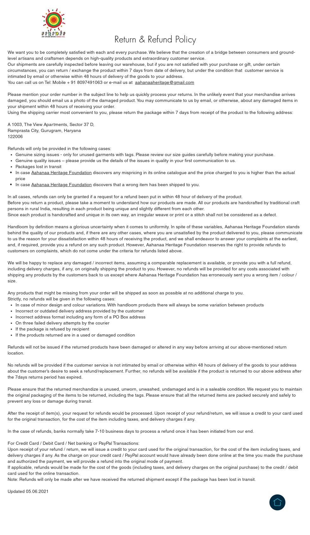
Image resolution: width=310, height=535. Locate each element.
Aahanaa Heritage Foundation (61, 172)
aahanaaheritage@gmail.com (164, 82)
